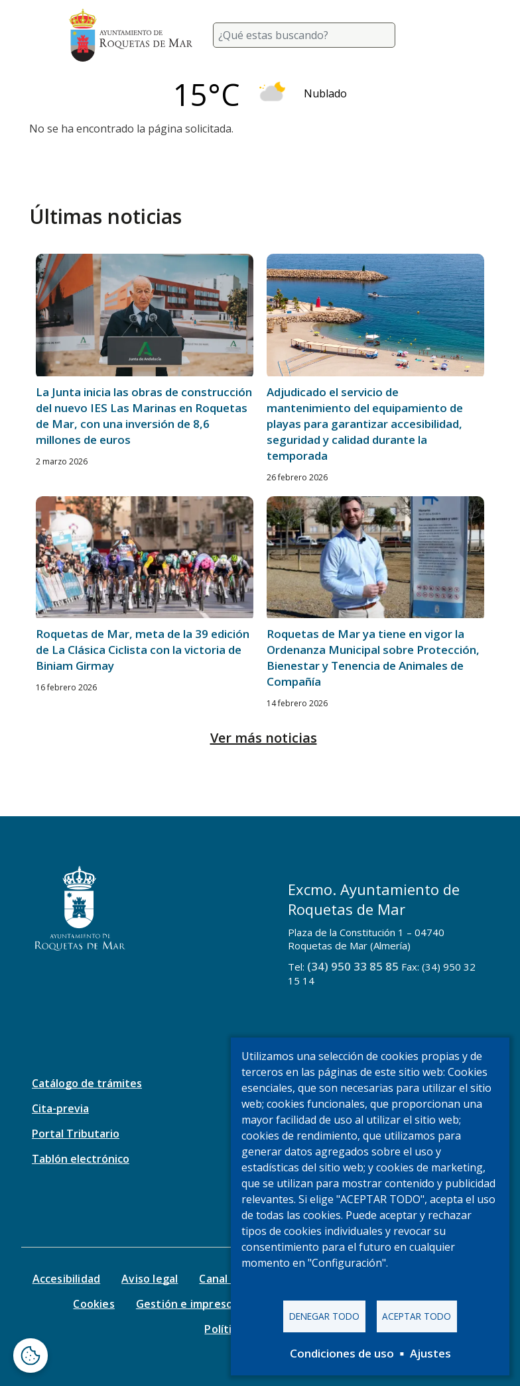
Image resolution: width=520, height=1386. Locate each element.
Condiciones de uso (342, 1353)
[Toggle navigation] (435, 35)
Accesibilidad (66, 1278)
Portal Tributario (75, 1133)
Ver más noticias (263, 738)
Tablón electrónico (80, 1158)
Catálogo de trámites (87, 1083)
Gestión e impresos (187, 1304)
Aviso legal (149, 1278)
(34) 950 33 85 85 (353, 966)
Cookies (93, 1304)
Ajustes (430, 1353)
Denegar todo (324, 1316)
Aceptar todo (416, 1316)
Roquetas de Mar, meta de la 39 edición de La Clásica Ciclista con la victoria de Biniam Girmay (142, 649)
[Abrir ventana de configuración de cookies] (30, 1355)
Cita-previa (60, 1108)
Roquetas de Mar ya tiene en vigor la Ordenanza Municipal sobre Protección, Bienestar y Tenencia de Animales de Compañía (373, 657)
